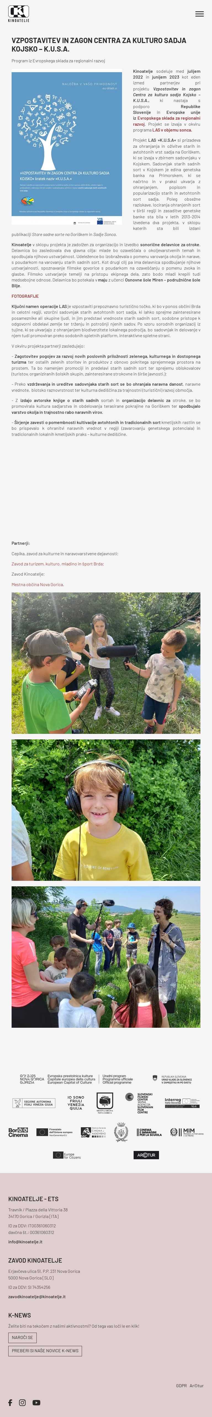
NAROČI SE (22, 1338)
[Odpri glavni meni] (199, 14)
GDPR (181, 1386)
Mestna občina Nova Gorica (37, 585)
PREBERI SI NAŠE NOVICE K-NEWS (45, 1351)
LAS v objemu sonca (171, 130)
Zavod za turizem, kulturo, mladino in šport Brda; (58, 564)
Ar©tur (197, 1386)
